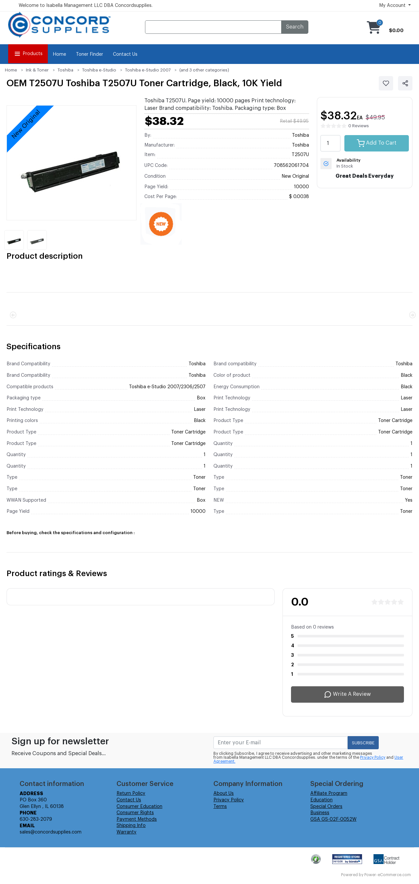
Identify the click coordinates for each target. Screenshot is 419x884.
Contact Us (125, 54)
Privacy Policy (372, 757)
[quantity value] (330, 143)
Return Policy (131, 793)
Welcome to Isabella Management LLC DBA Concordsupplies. (86, 5)
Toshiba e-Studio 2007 (148, 70)
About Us (223, 793)
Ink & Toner (37, 70)
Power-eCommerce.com (387, 875)
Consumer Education (139, 806)
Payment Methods (137, 819)
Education (321, 800)
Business (319, 813)
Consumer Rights (135, 813)
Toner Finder (89, 54)
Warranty (127, 832)
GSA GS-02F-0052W (333, 819)
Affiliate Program (328, 793)
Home (59, 54)
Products (28, 53)
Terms (220, 806)
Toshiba (65, 70)
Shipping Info (131, 825)
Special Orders (326, 806)
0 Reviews (358, 126)
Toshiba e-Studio (99, 70)
